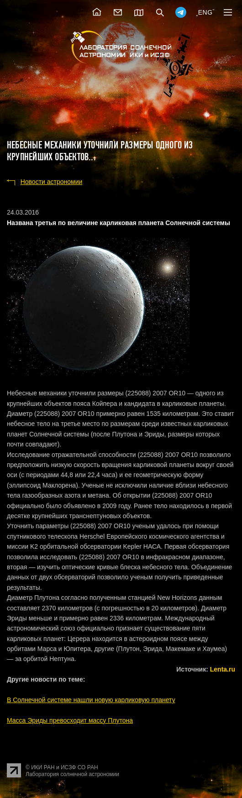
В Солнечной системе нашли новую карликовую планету (91, 700)
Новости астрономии (52, 181)
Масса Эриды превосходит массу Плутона (70, 720)
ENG (205, 12)
